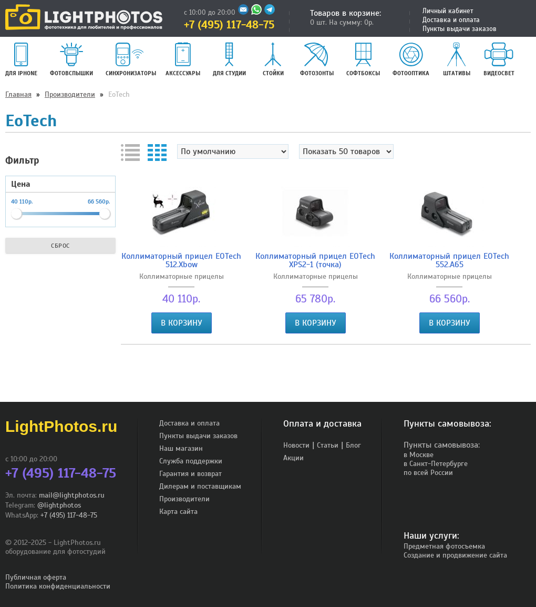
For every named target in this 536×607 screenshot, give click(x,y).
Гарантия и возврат (190, 473)
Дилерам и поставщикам (200, 486)
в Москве (419, 454)
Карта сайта (178, 511)
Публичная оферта (35, 577)
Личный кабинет (447, 11)
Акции (293, 457)
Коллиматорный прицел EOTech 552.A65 (449, 260)
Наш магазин (181, 448)
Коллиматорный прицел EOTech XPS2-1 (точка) (315, 260)
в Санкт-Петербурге (436, 463)
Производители (70, 94)
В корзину (181, 323)
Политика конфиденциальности (57, 586)
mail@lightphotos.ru (72, 495)
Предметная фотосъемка (444, 546)
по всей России (428, 472)
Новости (296, 445)
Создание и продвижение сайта (455, 555)
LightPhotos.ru (61, 426)
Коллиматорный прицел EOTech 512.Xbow (181, 260)
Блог (353, 445)
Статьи (327, 445)
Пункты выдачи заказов (459, 29)
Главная (18, 94)
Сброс (60, 245)
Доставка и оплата (451, 20)
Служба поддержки (190, 461)
